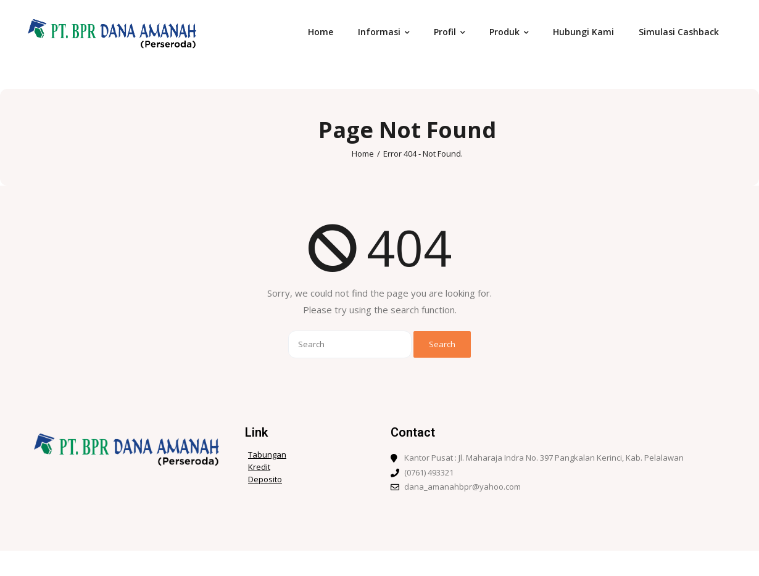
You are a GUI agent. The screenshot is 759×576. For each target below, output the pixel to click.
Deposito (265, 479)
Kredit (259, 467)
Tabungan (267, 455)
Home (363, 153)
